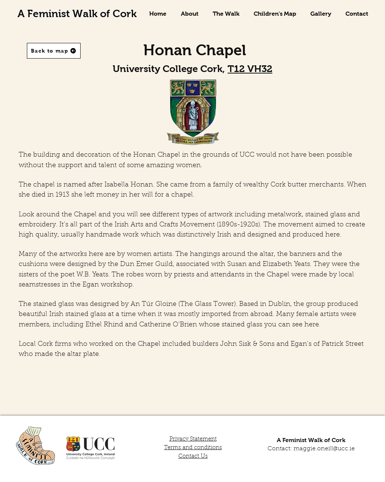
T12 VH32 (250, 68)
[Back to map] (54, 51)
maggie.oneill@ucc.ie (324, 449)
